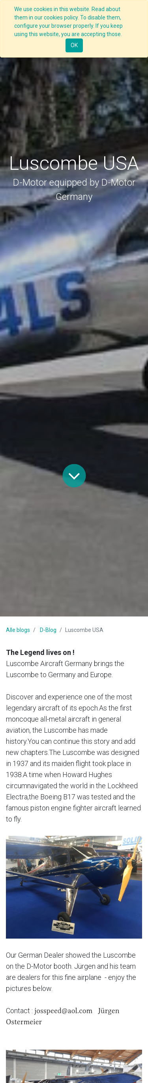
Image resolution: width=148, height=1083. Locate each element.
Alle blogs (18, 630)
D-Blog (48, 630)
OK (74, 45)
